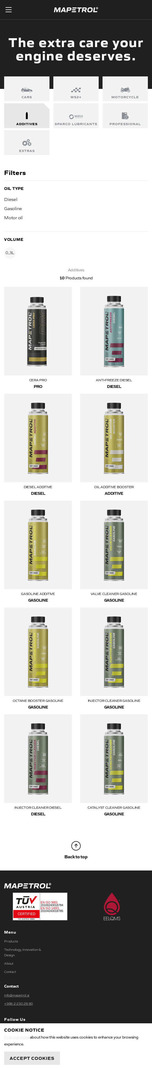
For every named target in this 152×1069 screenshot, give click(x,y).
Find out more (16, 1036)
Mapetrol (76, 9)
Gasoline (13, 208)
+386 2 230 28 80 (18, 1003)
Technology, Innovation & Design (22, 952)
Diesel (10, 199)
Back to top (75, 850)
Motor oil (13, 217)
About (9, 963)
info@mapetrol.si (16, 995)
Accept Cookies (32, 1058)
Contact (10, 971)
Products (11, 941)
